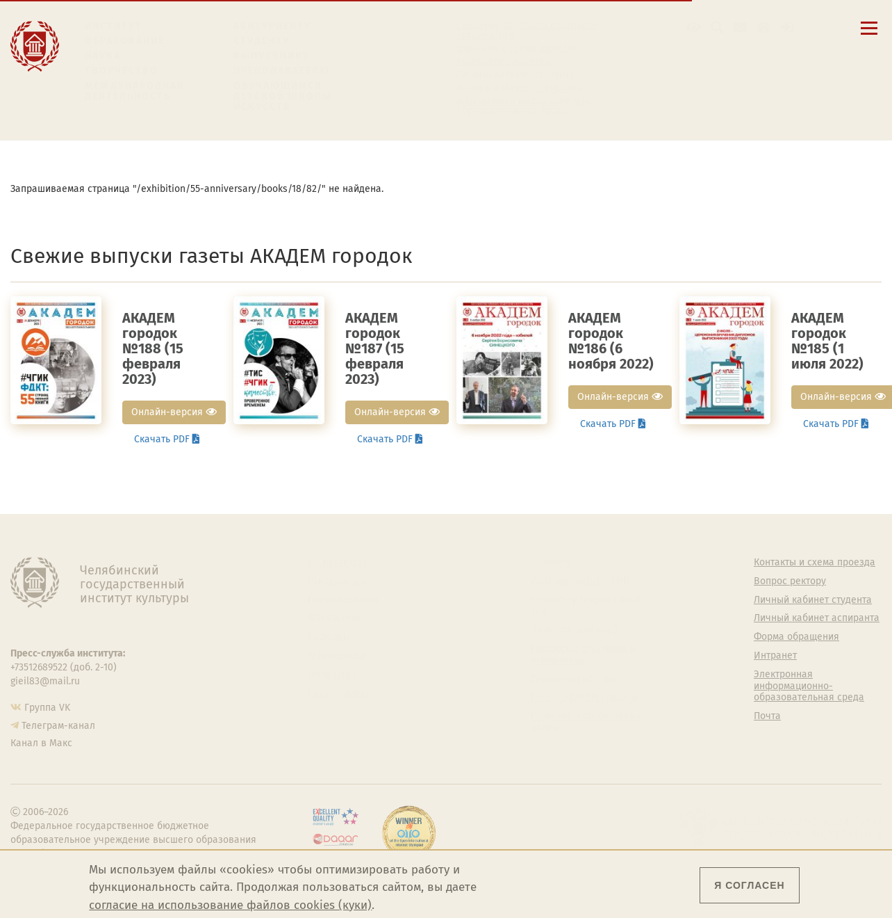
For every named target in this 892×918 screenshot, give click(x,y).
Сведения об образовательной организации (527, 30)
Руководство (336, 581)
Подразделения (344, 600)
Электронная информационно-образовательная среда (526, 106)
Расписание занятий (503, 62)
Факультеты (335, 618)
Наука (103, 56)
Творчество (121, 70)
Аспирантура (337, 655)
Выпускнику (271, 56)
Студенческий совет (576, 679)
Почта (767, 716)
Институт (113, 26)
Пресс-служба (340, 693)
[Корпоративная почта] (740, 27)
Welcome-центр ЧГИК (580, 581)
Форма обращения (796, 637)
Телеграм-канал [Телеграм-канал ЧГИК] (58, 726)
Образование (125, 40)
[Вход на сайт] (787, 27)
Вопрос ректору (790, 581)
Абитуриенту (272, 26)
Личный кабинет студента (515, 75)
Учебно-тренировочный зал (586, 606)
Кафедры (329, 637)
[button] (693, 27)
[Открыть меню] (869, 36)
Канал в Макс (41, 743)
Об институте (337, 562)
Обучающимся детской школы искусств (282, 97)
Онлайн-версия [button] (174, 412)
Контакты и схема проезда (517, 49)
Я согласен (749, 885)
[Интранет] (764, 27)
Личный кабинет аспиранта (519, 88)
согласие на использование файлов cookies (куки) (230, 905)
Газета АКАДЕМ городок (584, 697)
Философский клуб (574, 630)
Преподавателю (281, 70)
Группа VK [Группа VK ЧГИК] (47, 708)
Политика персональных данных (587, 722)
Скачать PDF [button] (167, 439)
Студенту (261, 40)
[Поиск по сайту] (717, 27)
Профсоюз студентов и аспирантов (583, 654)
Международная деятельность (135, 91)
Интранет (775, 655)
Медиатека (333, 674)
